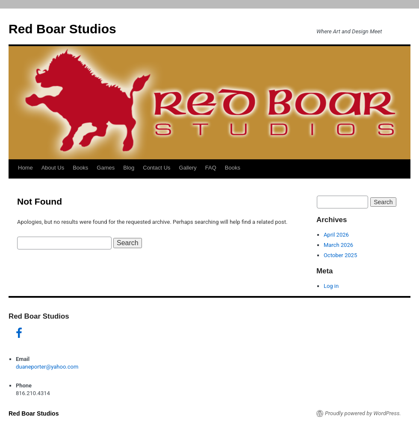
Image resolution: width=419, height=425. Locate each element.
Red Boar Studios (62, 29)
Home (25, 167)
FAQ (210, 167)
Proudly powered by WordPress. (363, 413)
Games (106, 167)
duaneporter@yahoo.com (47, 366)
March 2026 (338, 245)
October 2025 (340, 255)
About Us (52, 167)
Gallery (188, 167)
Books (80, 167)
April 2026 (336, 235)
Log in (331, 286)
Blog (128, 167)
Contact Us (156, 167)
